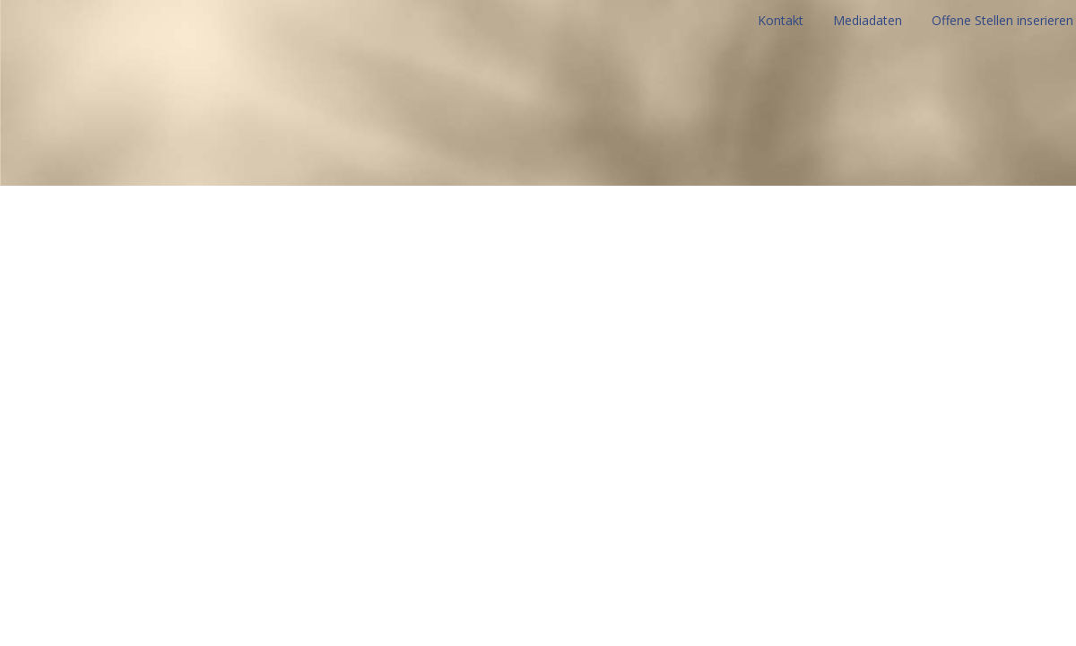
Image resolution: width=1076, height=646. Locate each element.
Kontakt (780, 20)
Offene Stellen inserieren (1002, 20)
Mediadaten (867, 20)
